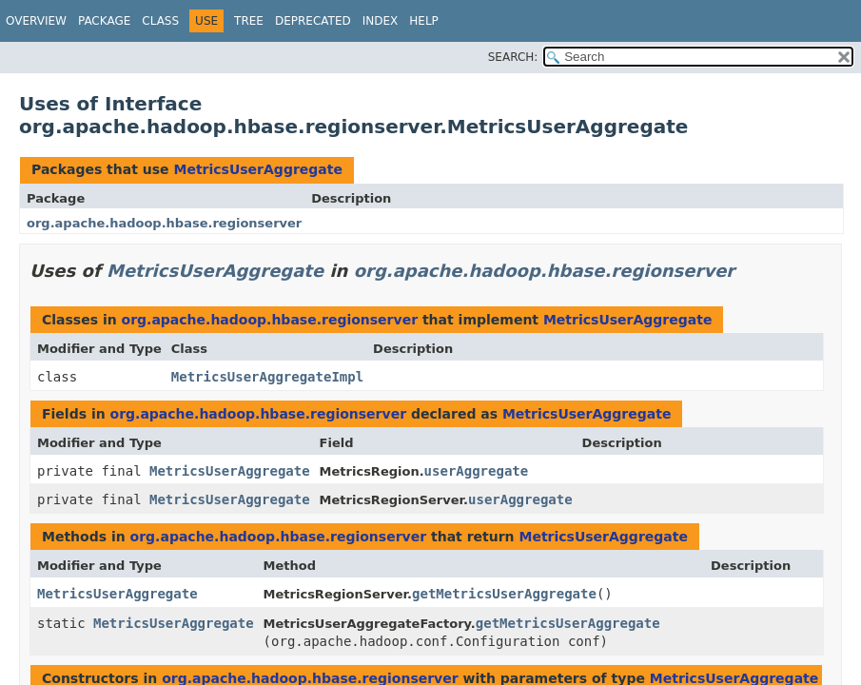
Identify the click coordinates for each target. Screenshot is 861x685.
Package (104, 21)
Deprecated (313, 21)
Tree (249, 21)
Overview (36, 21)
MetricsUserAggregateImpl (267, 376)
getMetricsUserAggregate (504, 593)
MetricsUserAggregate (257, 169)
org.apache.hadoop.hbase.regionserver (164, 223)
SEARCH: (513, 57)
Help (424, 21)
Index (380, 21)
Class (160, 21)
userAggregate (476, 471)
